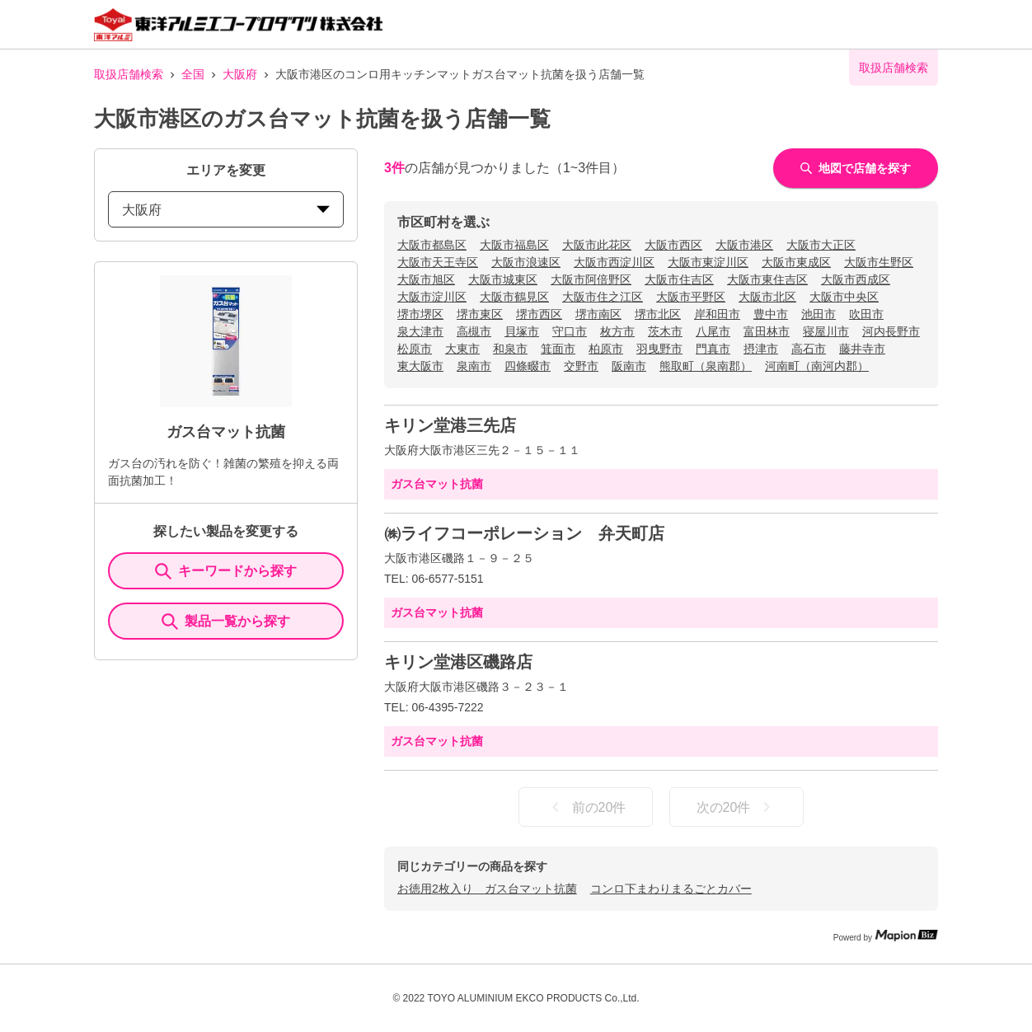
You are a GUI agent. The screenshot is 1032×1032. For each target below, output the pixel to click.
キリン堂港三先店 (450, 425)
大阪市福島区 (514, 244)
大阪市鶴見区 (514, 296)
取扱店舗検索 (128, 74)
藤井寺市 (862, 348)
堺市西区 (539, 314)
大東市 (462, 348)
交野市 (581, 366)
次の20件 (737, 807)
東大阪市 (420, 366)
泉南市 (474, 366)
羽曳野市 (659, 348)
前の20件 (586, 807)
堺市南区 (598, 314)
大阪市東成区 (796, 262)
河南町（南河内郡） (817, 366)
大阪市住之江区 (602, 296)
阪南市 (629, 366)
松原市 (414, 348)
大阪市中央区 (844, 296)
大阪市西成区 (855, 279)
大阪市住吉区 (679, 279)
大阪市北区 (767, 296)
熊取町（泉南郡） (705, 366)
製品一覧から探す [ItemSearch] (226, 621)
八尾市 (713, 331)
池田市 (818, 314)
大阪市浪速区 (526, 262)
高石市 (808, 348)
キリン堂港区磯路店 (458, 662)
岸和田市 (717, 314)
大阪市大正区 (821, 244)
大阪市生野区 (878, 262)
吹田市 (866, 314)
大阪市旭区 (426, 279)
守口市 (569, 331)
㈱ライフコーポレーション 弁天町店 (524, 533)
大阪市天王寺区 (437, 262)
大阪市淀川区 (432, 296)
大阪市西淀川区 (614, 262)
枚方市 (617, 331)
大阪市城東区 (502, 279)
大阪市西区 (673, 244)
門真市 (713, 348)
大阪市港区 (744, 244)
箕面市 (558, 348)
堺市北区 (658, 314)
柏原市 (606, 348)
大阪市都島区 (432, 244)
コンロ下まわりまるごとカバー (671, 888)
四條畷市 (527, 366)
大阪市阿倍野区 (591, 279)
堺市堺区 (420, 314)
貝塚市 (521, 331)
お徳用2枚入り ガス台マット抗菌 (487, 888)
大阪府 (240, 74)
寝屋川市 (826, 331)
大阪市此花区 (596, 244)
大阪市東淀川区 (708, 262)
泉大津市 (420, 331)
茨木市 (665, 331)
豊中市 (770, 314)
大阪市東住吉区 (767, 279)
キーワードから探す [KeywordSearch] (226, 571)
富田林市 (767, 331)
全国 (192, 74)
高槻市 (474, 331)
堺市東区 (480, 314)
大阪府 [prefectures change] (226, 210)
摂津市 (761, 348)
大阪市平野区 (690, 296)
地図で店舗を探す (855, 168)
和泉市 (510, 348)
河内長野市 (891, 331)
